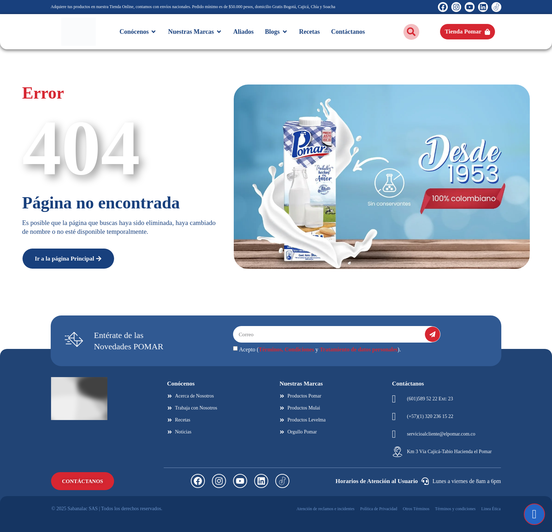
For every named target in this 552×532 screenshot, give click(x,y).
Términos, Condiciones (286, 349)
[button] (411, 32)
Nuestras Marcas (301, 383)
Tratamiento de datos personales (358, 349)
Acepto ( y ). (320, 349)
